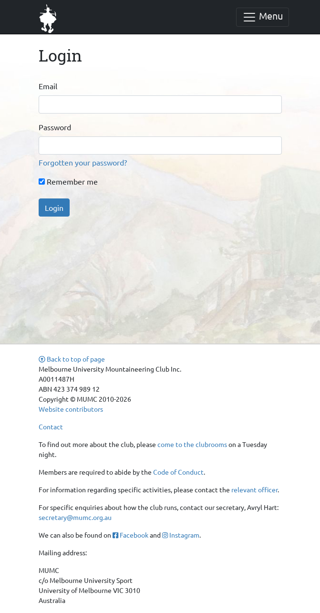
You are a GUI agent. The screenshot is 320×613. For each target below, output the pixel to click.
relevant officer (254, 489)
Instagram (180, 534)
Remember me (68, 181)
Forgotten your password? (83, 162)
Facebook (130, 534)
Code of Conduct (178, 472)
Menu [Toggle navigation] (262, 17)
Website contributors (71, 409)
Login (54, 207)
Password (55, 127)
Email (48, 86)
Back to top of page (72, 358)
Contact (51, 426)
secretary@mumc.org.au (75, 517)
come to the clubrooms (192, 444)
